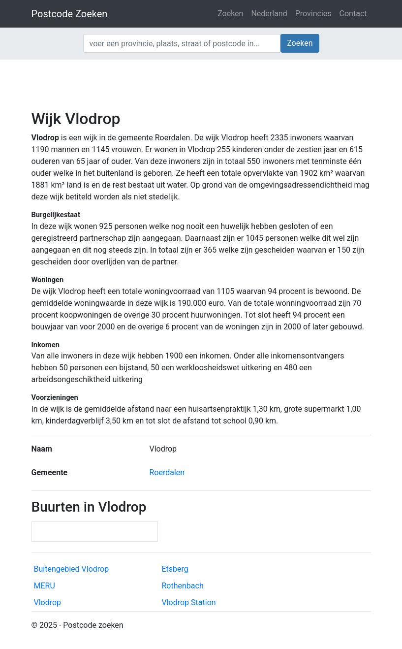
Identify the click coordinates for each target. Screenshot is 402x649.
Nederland (269, 13)
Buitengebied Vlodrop (71, 569)
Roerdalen (167, 472)
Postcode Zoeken (69, 14)
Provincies (313, 13)
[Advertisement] (201, 84)
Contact (353, 13)
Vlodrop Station (189, 602)
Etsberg (175, 569)
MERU (44, 585)
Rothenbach (183, 585)
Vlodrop (48, 602)
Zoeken (230, 13)
